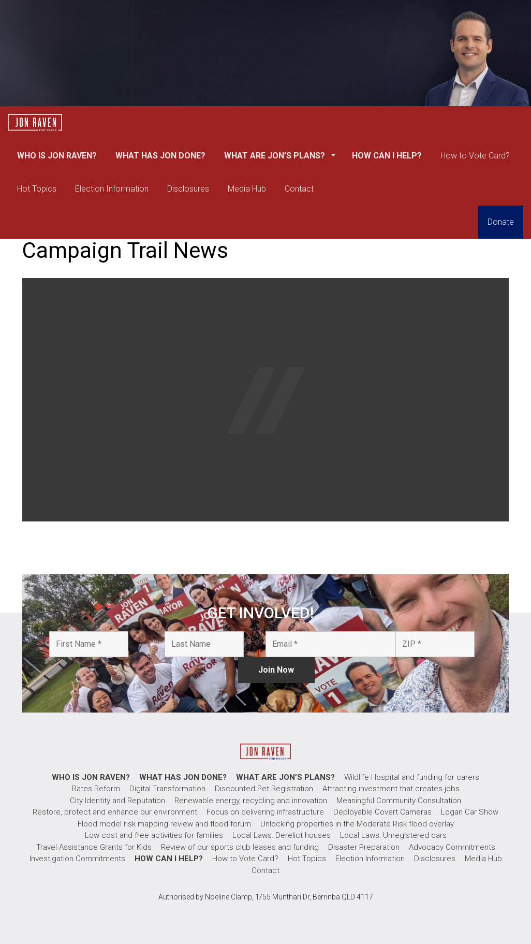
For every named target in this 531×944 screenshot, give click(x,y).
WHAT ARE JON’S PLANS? (275, 156)
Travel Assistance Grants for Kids (94, 847)
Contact (299, 189)
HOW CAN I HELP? (387, 156)
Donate (501, 222)
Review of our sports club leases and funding (240, 847)
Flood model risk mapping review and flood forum (164, 824)
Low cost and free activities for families (154, 835)
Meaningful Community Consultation (398, 800)
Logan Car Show (469, 812)
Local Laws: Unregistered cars (393, 835)
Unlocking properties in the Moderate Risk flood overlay (357, 824)
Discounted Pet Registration (264, 788)
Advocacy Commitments (452, 847)
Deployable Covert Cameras (382, 812)
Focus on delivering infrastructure (265, 812)
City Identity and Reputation (117, 800)
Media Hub (247, 189)
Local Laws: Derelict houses (281, 835)
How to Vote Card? (475, 156)
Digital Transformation (167, 788)
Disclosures (188, 189)
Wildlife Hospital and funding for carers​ (411, 777)
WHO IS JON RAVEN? (57, 156)
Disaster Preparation (364, 847)
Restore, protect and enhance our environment (115, 812)
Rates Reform (96, 788)
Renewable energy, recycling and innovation (250, 800)
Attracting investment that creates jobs (391, 788)
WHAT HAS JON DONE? (160, 156)
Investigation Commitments (77, 858)
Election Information (112, 189)
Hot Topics (36, 189)
